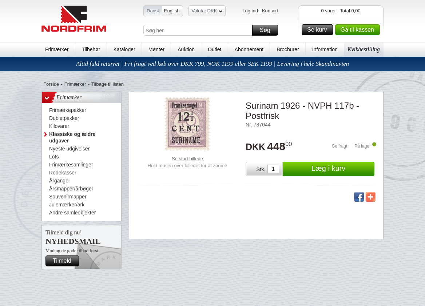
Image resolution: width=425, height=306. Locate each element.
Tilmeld (65, 260)
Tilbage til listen (107, 84)
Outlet (214, 49)
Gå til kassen (359, 29)
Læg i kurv (341, 169)
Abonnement (249, 49)
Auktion (186, 49)
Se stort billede (187, 158)
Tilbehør (91, 49)
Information (325, 49)
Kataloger (124, 49)
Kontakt (270, 10)
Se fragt (339, 146)
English (172, 10)
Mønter (156, 49)
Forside (51, 84)
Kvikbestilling (363, 49)
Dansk (153, 10)
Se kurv (318, 29)
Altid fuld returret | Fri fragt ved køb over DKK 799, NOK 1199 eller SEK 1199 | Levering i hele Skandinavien (212, 63)
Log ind (250, 10)
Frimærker (57, 49)
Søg (268, 30)
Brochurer (288, 49)
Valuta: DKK (207, 11)
